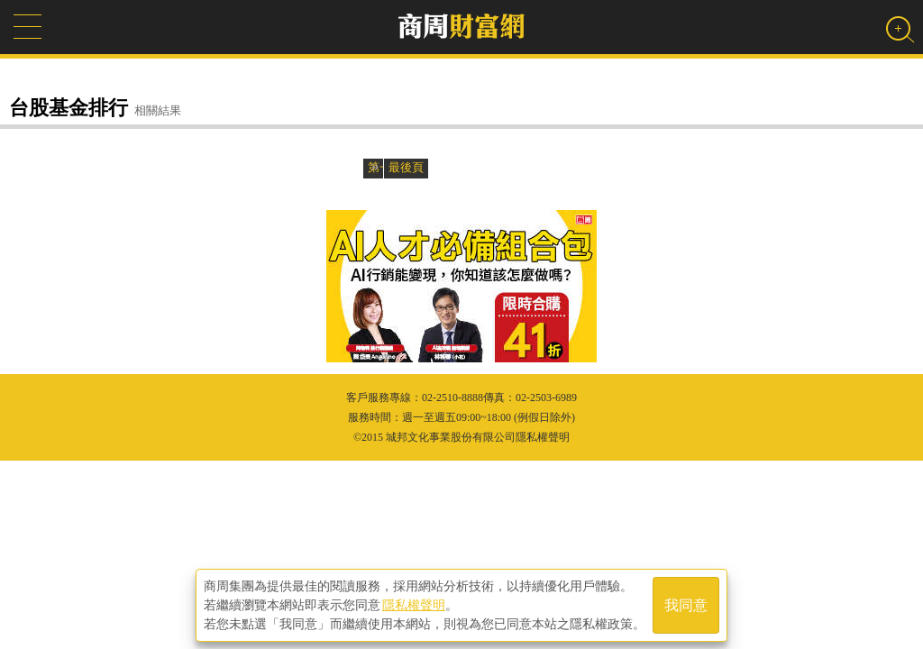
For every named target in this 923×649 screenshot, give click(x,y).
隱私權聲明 (413, 605)
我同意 (686, 605)
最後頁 (406, 167)
